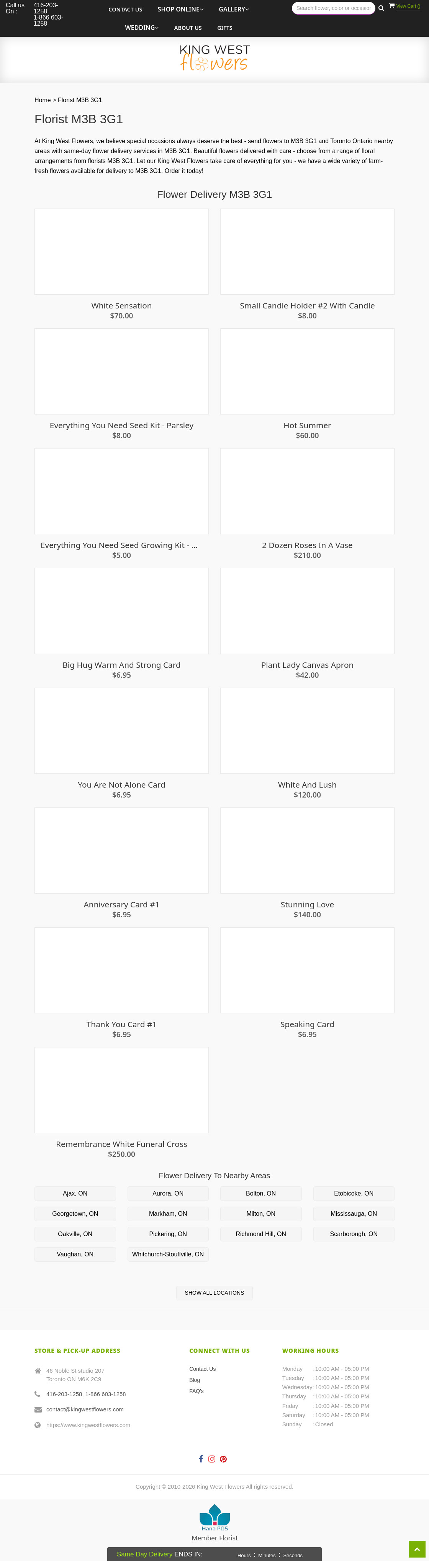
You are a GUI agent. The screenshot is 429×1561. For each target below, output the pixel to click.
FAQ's (196, 1391)
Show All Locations (214, 1293)
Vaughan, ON (75, 1254)
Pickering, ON (168, 1234)
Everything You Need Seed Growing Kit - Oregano (122, 545)
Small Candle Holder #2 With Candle (307, 305)
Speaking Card (307, 1024)
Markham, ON (168, 1213)
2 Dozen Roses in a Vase (307, 545)
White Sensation (121, 305)
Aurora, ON (167, 1193)
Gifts (225, 27)
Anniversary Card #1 (122, 904)
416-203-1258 (64, 1394)
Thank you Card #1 (122, 1024)
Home (42, 100)
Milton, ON (260, 1213)
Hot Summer (307, 425)
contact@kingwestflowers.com (85, 1409)
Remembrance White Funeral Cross (121, 1144)
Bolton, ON (261, 1193)
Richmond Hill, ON (261, 1234)
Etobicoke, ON (353, 1193)
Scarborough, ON (354, 1234)
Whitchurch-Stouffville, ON (168, 1254)
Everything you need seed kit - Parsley (121, 425)
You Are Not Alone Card (121, 784)
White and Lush (307, 784)
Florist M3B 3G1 (80, 100)
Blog (194, 1380)
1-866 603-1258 (105, 1394)
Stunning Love (307, 904)
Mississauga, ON (354, 1213)
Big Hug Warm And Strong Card (121, 665)
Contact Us (125, 9)
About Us (188, 27)
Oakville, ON (75, 1234)
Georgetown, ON (75, 1213)
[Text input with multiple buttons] (333, 8)
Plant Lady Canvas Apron (307, 665)
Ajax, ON (75, 1193)
